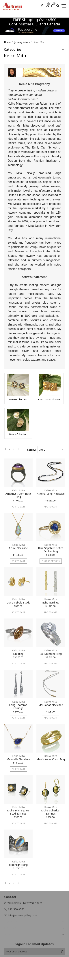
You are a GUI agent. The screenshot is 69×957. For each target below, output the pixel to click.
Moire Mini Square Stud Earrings (18, 812)
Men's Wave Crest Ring (50, 759)
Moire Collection (18, 399)
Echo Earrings (50, 602)
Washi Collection (18, 434)
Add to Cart (18, 506)
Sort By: (31, 449)
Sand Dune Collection (49, 399)
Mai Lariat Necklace (50, 705)
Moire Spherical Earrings (50, 812)
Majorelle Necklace (18, 759)
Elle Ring (18, 653)
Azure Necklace (18, 548)
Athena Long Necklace (51, 493)
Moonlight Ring (18, 864)
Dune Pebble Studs (18, 602)
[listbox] (51, 449)
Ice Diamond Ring (51, 653)
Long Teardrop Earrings (18, 706)
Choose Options (51, 561)
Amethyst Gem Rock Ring (18, 495)
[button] (34, 30)
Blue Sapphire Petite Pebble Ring (50, 549)
